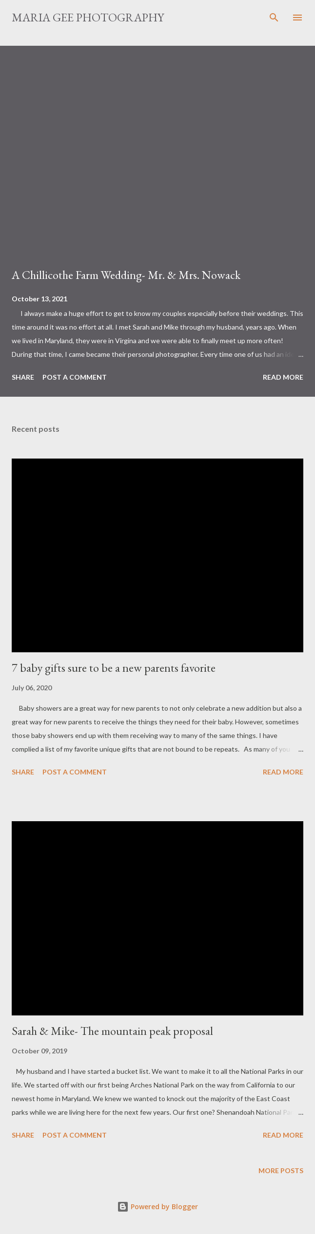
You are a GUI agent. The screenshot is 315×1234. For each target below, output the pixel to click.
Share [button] (23, 377)
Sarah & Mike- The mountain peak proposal (112, 1030)
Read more (283, 377)
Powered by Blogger (157, 1206)
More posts (280, 1170)
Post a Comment (74, 377)
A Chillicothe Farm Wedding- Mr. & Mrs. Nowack (126, 274)
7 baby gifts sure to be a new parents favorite (114, 667)
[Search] (274, 17)
